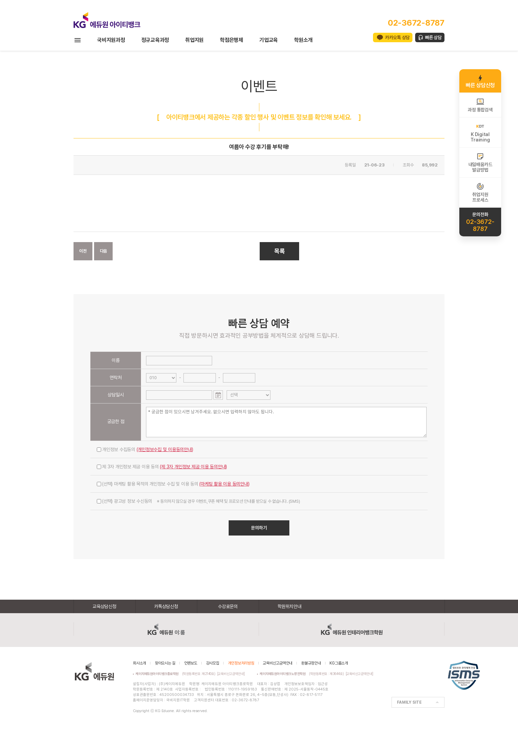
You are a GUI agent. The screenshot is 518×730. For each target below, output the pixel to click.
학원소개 (303, 40)
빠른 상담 (433, 37)
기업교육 (268, 40)
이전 (83, 251)
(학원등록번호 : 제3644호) (303, 674)
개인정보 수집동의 (145, 449)
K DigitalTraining (480, 132)
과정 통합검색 (480, 105)
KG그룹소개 (338, 663)
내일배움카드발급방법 (480, 162)
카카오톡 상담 (397, 37)
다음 (103, 251)
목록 (279, 251)
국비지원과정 (111, 40)
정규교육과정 (155, 40)
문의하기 (259, 527)
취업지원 (194, 40)
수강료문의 (228, 606)
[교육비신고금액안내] (231, 674)
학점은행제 (231, 40)
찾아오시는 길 (165, 663)
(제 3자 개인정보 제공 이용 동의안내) (193, 466)
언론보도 (190, 663)
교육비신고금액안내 (277, 663)
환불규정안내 (311, 663)
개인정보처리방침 (241, 663)
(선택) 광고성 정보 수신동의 (198, 501)
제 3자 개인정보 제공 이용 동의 (162, 466)
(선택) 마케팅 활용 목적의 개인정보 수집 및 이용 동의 (173, 484)
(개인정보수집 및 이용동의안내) (165, 449)
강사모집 (212, 663)
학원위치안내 (289, 606)
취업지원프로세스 (480, 192)
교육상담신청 (104, 606)
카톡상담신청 (166, 606)
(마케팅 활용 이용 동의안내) (224, 484)
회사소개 (139, 663)
